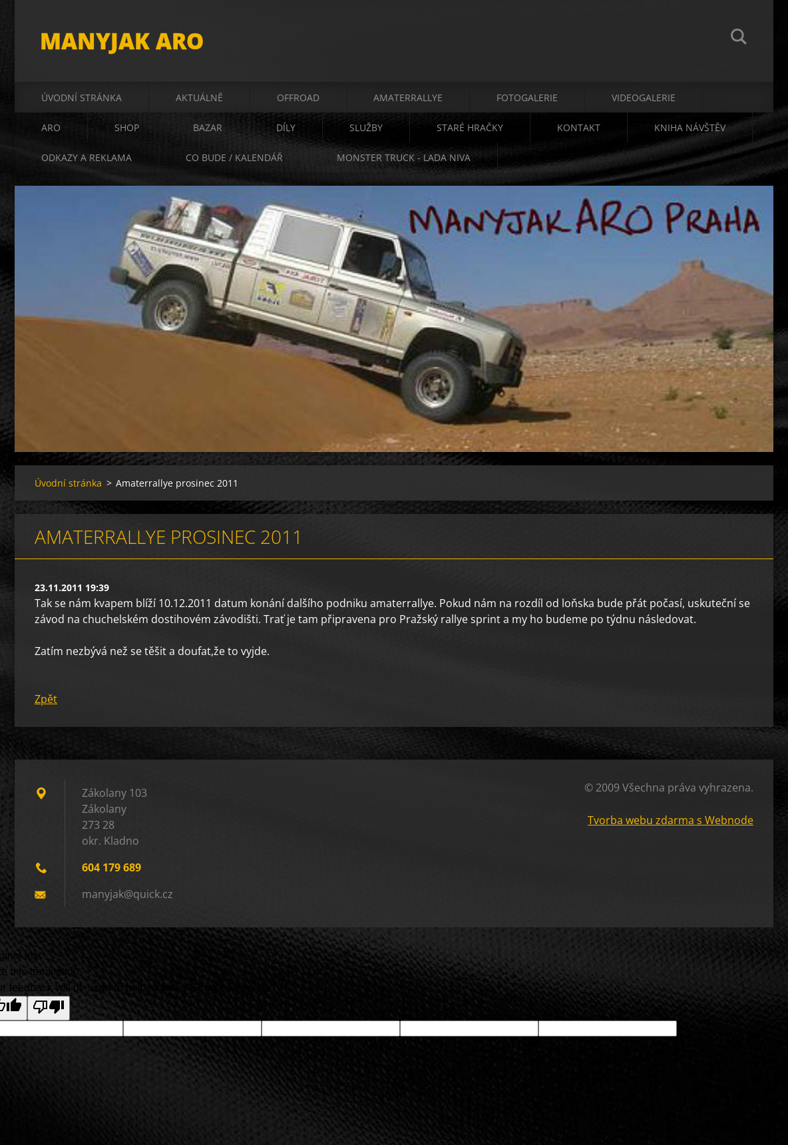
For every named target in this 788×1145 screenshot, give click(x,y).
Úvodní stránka (81, 101)
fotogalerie (527, 101)
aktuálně (199, 101)
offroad (298, 101)
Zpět (46, 703)
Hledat (739, 39)
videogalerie (644, 101)
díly (286, 130)
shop (126, 130)
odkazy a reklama (86, 160)
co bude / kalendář (234, 160)
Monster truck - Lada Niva (404, 160)
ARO (51, 130)
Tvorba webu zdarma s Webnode (670, 824)
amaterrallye (408, 101)
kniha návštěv (689, 130)
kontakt (578, 130)
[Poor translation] (48, 1012)
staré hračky (470, 130)
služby (366, 130)
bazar (207, 130)
